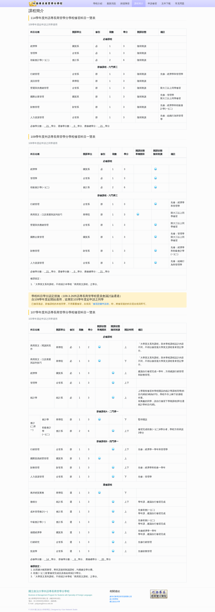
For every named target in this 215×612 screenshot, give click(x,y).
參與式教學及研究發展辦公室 (121, 596)
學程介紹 (97, 3)
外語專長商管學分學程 (46, 3)
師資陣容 (125, 3)
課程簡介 (138, 3)
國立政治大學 (115, 602)
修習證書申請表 (101, 304)
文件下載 (166, 3)
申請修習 (152, 3)
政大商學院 (114, 599)
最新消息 (111, 3)
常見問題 (179, 3)
